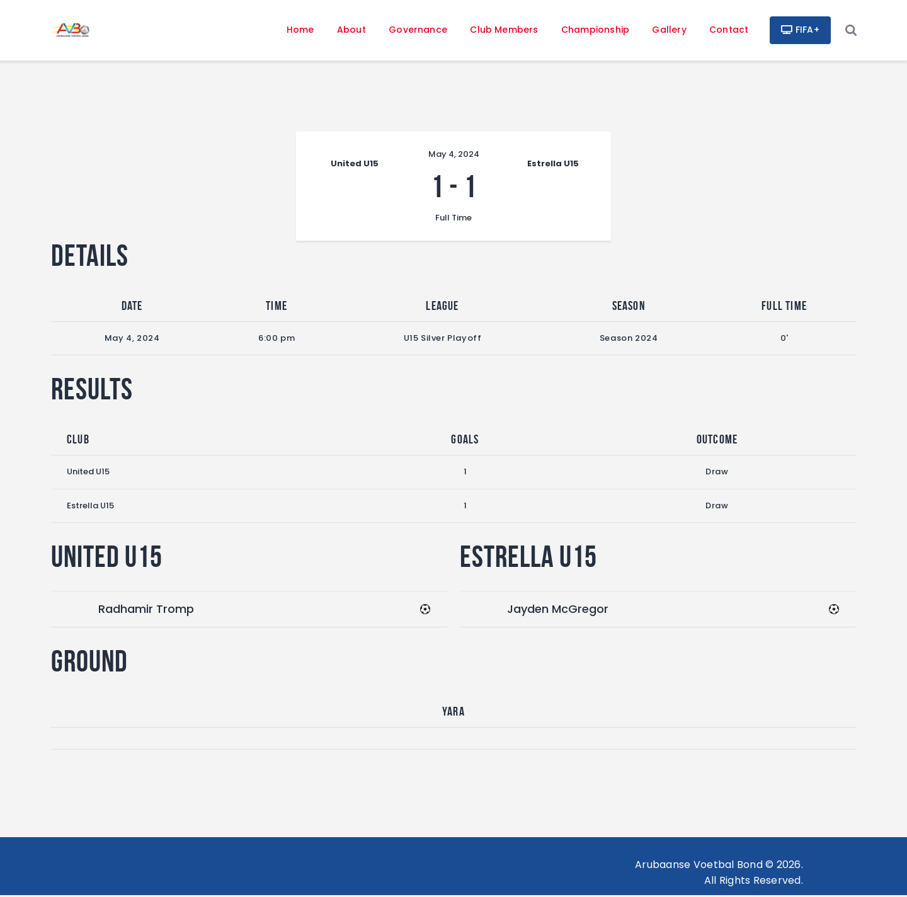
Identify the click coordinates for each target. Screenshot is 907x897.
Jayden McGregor (557, 610)
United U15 (88, 473)
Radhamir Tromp (146, 610)
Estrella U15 (90, 507)
